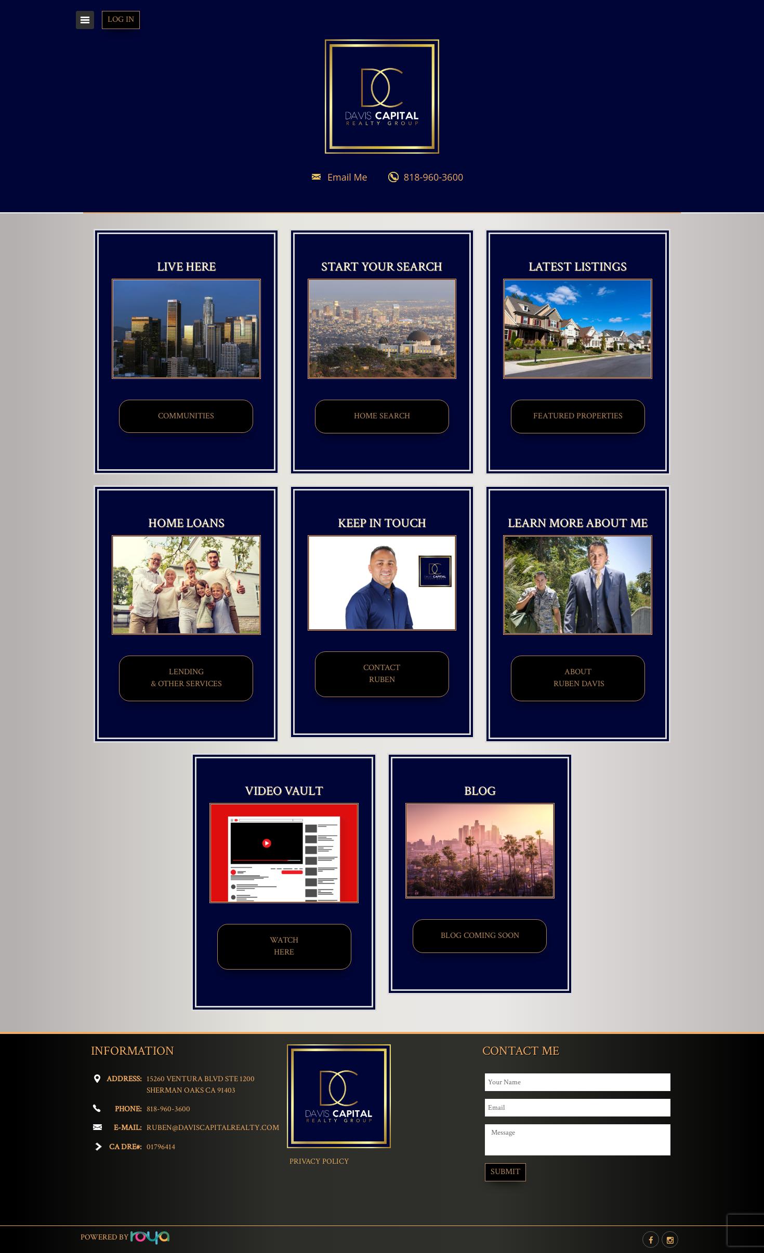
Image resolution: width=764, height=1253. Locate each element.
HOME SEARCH (382, 416)
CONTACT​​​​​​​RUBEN (381, 673)
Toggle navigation (85, 20)
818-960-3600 (434, 177)
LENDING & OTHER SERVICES (186, 677)
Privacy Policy (319, 1161)
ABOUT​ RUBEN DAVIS (577, 677)
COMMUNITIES (186, 416)
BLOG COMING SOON (480, 935)
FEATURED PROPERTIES (578, 416)
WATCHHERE (284, 946)
